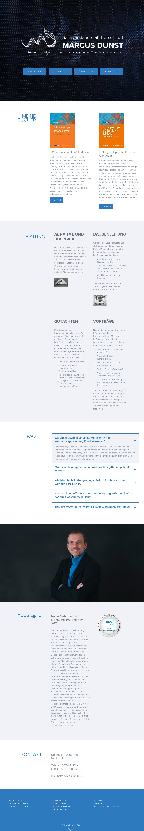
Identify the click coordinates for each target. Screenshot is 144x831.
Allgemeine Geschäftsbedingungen (107, 806)
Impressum (98, 801)
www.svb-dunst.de (60, 809)
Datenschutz (98, 803)
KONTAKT (111, 71)
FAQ (60, 71)
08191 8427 (69, 765)
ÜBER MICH (86, 71)
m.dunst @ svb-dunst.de (65, 776)
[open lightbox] (61, 281)
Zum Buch (56, 200)
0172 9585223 (70, 769)
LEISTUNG (34, 71)
